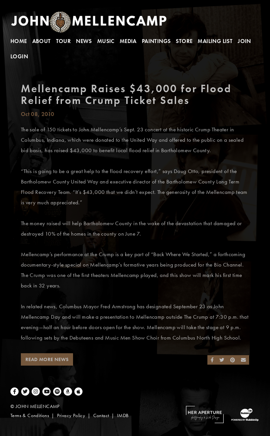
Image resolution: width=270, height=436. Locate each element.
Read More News (47, 359)
